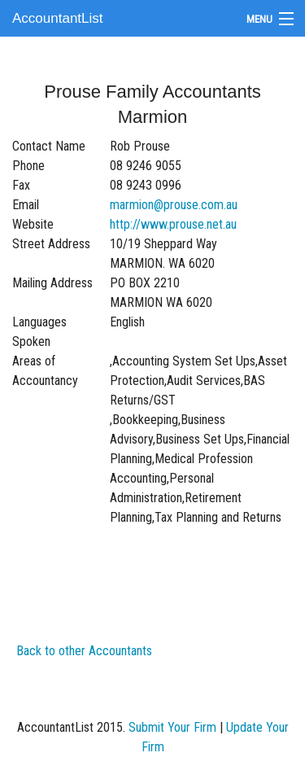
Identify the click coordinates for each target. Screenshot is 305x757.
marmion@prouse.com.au (173, 204)
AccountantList (57, 18)
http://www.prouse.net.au (173, 224)
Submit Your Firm (172, 727)
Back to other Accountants (84, 651)
